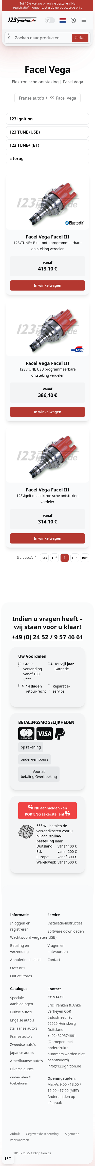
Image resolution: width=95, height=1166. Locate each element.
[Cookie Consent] (8, 1158)
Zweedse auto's (23, 1044)
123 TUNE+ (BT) (24, 145)
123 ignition (21, 119)
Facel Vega (66, 98)
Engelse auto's (22, 1020)
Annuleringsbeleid (25, 959)
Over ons (17, 967)
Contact (54, 959)
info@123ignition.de (64, 1066)
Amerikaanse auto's (26, 1060)
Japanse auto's (22, 1052)
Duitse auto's (21, 1012)
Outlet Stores (21, 975)
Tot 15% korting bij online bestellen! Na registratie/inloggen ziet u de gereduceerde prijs (47, 5)
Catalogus (18, 988)
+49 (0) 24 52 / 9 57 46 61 (47, 637)
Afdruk (15, 1134)
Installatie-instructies (65, 923)
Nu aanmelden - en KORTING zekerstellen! (47, 810)
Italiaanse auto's (23, 1028)
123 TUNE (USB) (24, 132)
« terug (16, 158)
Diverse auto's (21, 1068)
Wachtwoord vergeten (28, 937)
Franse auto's (31, 98)
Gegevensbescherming (42, 1134)
